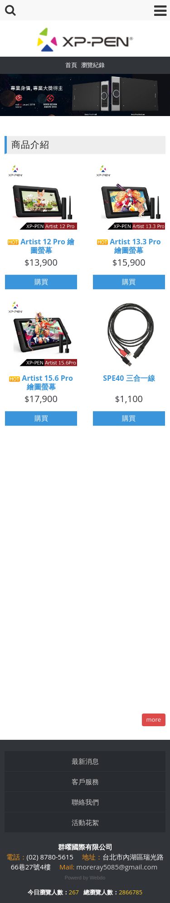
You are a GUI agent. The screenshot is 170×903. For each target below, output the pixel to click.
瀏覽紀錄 (93, 65)
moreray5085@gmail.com (116, 866)
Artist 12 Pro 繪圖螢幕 (41, 249)
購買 (41, 285)
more (153, 719)
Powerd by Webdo (85, 877)
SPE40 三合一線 (129, 381)
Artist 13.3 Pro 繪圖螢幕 (129, 249)
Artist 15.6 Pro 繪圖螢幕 (41, 385)
